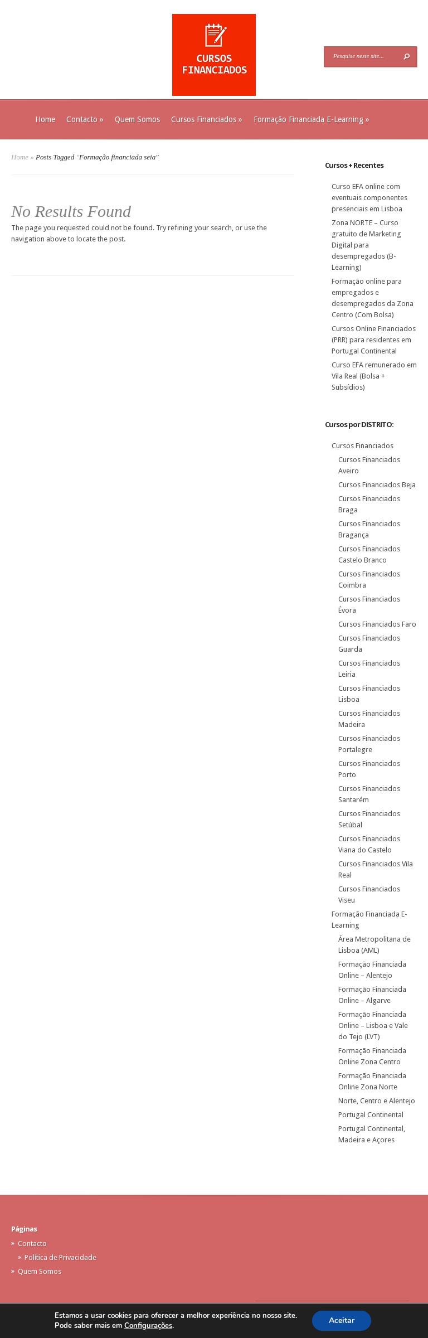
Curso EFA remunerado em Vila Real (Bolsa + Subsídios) (374, 376)
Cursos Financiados (206, 119)
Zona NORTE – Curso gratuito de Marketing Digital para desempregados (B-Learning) (366, 245)
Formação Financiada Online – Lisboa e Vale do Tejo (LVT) (373, 1025)
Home (45, 119)
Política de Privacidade (60, 1257)
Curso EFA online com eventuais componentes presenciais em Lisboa (369, 197)
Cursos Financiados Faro (377, 624)
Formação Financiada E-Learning (311, 119)
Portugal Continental (370, 1115)
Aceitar (341, 1320)
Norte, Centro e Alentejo (376, 1101)
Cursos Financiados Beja (377, 485)
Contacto (85, 119)
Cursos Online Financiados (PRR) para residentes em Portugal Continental (374, 339)
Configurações (148, 1326)
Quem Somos (137, 119)
